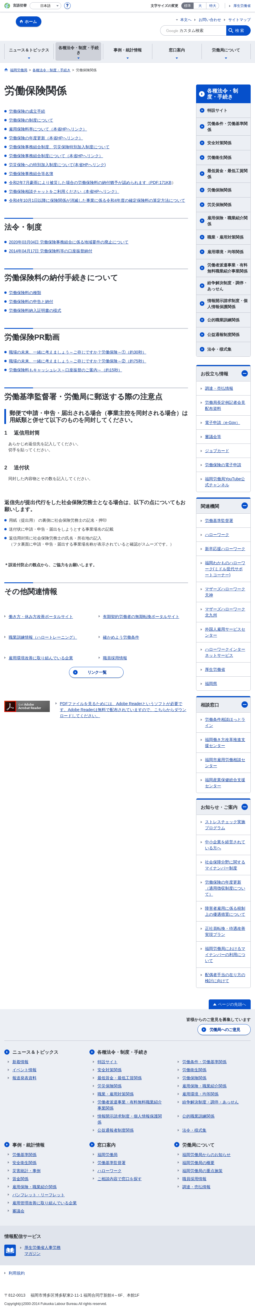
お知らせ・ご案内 (224, 807)
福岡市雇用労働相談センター (225, 762)
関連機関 (224, 505)
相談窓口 (224, 704)
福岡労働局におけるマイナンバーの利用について (225, 954)
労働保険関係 (219, 190)
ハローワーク (217, 534)
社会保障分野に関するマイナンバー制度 (225, 865)
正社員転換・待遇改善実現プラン (225, 931)
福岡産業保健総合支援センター (225, 783)
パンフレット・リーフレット (38, 1194)
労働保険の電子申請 (223, 464)
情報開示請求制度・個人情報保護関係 (227, 303)
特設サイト (217, 110)
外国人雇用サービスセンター (225, 632)
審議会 (18, 1210)
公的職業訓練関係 (223, 320)
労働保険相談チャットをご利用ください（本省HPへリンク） (64, 191)
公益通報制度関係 (223, 334)
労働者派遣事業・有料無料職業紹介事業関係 (227, 268)
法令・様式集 (219, 349)
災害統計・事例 (26, 1170)
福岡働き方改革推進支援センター (225, 742)
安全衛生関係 (24, 1162)
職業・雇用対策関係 (225, 237)
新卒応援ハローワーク (225, 548)
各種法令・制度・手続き (222, 94)
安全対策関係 (219, 143)
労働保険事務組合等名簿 (31, 173)
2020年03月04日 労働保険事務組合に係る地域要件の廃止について (69, 242)
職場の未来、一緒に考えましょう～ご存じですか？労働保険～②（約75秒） (77, 361)
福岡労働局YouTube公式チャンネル (225, 482)
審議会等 (213, 436)
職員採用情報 (194, 1178)
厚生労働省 (242, 6)
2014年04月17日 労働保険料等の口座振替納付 (50, 251)
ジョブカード (217, 450)
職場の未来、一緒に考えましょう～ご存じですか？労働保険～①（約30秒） (77, 352)
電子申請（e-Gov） (222, 422)
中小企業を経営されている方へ (225, 845)
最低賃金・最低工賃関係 (227, 173)
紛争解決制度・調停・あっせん (227, 286)
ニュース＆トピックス (35, 1052)
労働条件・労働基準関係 (227, 126)
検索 (240, 30)
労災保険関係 (219, 204)
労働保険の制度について (31, 120)
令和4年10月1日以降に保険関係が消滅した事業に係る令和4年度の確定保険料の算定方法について (97, 200)
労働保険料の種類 (25, 292)
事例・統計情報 (28, 1144)
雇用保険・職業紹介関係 (227, 221)
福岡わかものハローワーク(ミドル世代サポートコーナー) (225, 569)
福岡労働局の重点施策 (202, 1170)
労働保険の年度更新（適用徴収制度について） (225, 888)
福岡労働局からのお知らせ (206, 1154)
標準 (187, 6)
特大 (212, 6)
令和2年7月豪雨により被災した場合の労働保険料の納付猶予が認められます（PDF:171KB (90, 182)
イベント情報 (24, 1070)
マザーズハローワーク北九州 (225, 612)
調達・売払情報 (219, 388)
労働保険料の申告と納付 (31, 301)
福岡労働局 (107, 1154)
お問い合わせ (210, 20)
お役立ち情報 (224, 373)
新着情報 (20, 1061)
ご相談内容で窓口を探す (119, 1178)
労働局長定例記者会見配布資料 (225, 405)
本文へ (185, 20)
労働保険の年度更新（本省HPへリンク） (46, 138)
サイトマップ (239, 20)
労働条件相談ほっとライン (225, 722)
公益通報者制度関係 (115, 1130)
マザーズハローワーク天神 (225, 592)
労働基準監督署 (219, 520)
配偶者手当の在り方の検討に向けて (225, 977)
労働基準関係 (24, 1154)
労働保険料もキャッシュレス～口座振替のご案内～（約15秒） (65, 370)
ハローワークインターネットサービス (225, 652)
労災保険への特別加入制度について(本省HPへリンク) (57, 164)
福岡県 (211, 683)
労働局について (198, 1144)
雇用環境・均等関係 (225, 251)
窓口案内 (106, 1144)
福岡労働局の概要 (198, 1162)
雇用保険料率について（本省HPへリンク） (48, 129)
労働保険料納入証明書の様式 (35, 310)
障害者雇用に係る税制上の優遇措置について (225, 911)
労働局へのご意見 (225, 1029)
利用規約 (17, 1272)
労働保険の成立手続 (27, 111)
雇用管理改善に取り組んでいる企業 (44, 1202)
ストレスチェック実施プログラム (225, 824)
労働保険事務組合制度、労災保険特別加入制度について (59, 147)
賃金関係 (20, 1178)
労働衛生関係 (219, 157)
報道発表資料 (24, 1078)
